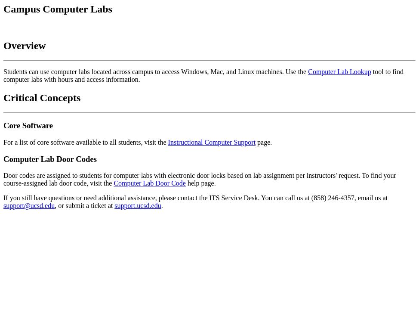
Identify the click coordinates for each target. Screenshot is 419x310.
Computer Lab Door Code (150, 183)
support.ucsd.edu (137, 205)
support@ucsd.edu (29, 205)
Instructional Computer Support (212, 142)
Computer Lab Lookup (339, 71)
